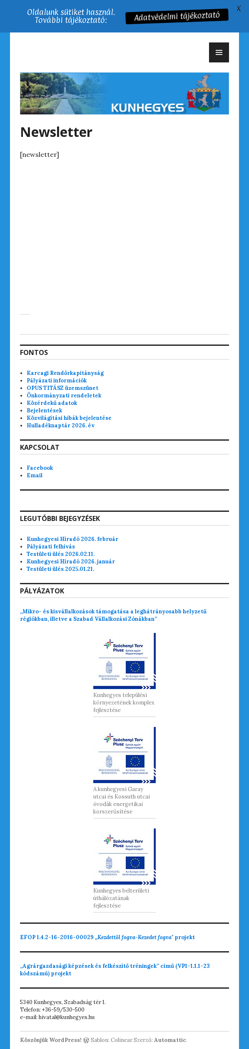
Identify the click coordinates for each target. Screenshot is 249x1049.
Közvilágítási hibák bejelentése (69, 418)
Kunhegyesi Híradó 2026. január (71, 561)
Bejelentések (44, 410)
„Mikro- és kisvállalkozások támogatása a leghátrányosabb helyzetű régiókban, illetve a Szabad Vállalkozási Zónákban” (113, 615)
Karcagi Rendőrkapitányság (65, 373)
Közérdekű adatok (52, 403)
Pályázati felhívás (51, 546)
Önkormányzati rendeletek (64, 395)
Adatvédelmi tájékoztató (177, 16)
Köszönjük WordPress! (51, 1040)
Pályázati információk (57, 380)
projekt (107, 937)
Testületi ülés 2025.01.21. (60, 569)
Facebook (40, 467)
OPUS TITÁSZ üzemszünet (62, 388)
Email (34, 475)
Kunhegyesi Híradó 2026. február (72, 539)
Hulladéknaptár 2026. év (61, 425)
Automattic (170, 1040)
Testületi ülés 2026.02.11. (61, 554)
